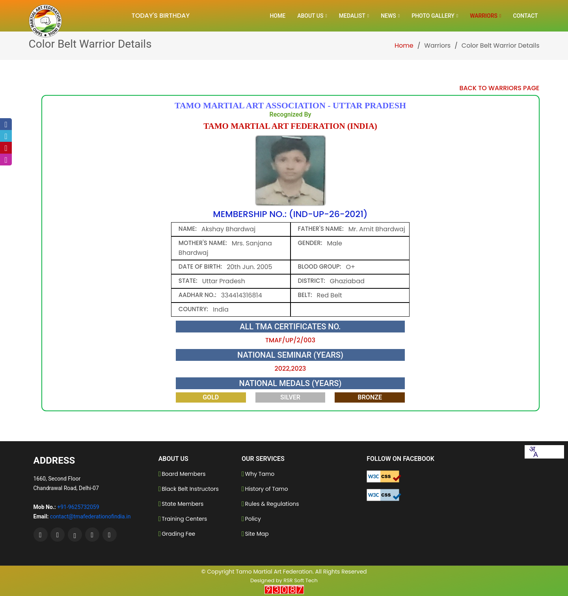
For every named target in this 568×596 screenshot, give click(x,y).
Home (277, 16)
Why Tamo (260, 474)
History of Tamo (266, 489)
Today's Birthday (161, 15)
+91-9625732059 (78, 507)
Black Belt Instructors (190, 489)
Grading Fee (178, 534)
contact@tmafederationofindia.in (90, 516)
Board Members (183, 474)
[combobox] (533, 452)
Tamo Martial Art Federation (274, 572)
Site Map (257, 534)
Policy (253, 519)
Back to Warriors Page (499, 88)
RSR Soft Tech (300, 580)
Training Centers (184, 519)
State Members (182, 504)
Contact (525, 16)
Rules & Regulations (272, 504)
